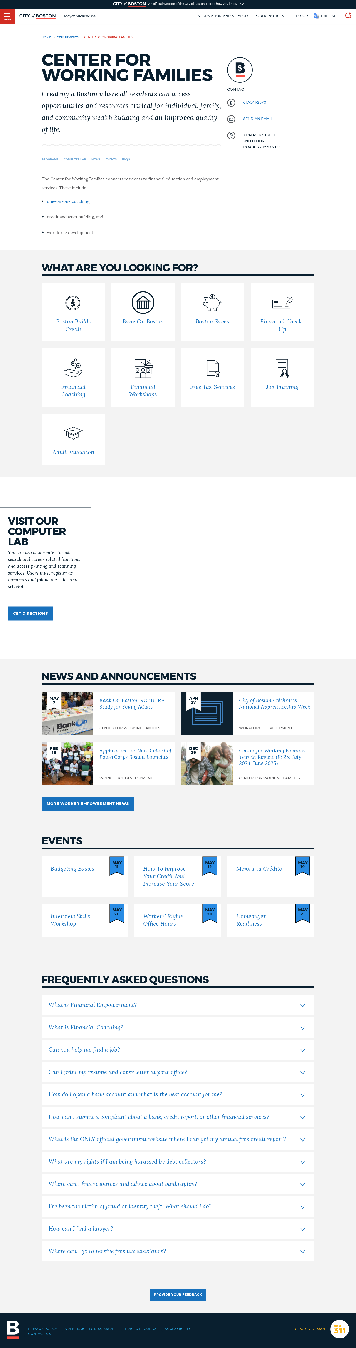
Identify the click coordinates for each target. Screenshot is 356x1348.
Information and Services (223, 16)
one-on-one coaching (68, 202)
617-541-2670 (254, 102)
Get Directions (30, 613)
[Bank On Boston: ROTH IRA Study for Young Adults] (108, 713)
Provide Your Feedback (178, 1294)
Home (46, 37)
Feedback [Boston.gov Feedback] (299, 16)
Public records (141, 1329)
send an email (257, 119)
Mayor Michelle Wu (80, 16)
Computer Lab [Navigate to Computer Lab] (75, 159)
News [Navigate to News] (95, 159)
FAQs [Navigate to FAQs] (126, 159)
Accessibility (178, 1329)
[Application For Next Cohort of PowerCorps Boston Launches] (108, 763)
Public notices (269, 16)
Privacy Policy (42, 1329)
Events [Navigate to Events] (111, 159)
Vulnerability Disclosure (91, 1329)
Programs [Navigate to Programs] (50, 159)
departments (68, 37)
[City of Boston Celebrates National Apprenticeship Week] (247, 713)
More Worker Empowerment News (88, 804)
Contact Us (39, 1334)
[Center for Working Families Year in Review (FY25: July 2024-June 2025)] (247, 763)
